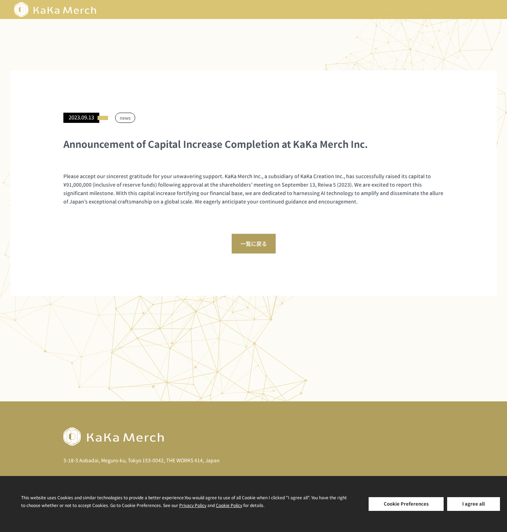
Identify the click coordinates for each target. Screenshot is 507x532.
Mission (313, 9)
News (391, 9)
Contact (427, 9)
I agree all (473, 503)
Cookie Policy (229, 505)
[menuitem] (472, 9)
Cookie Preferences (406, 503)
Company (354, 9)
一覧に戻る (253, 243)
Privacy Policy (192, 505)
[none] (472, 9)
